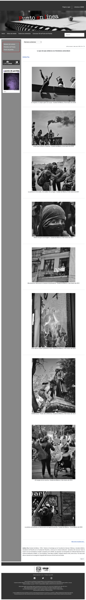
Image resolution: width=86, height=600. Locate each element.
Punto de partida (9, 49)
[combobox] (74, 35)
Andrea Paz (26, 57)
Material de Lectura (9, 44)
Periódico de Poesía (9, 47)
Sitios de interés (11, 33)
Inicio (3, 33)
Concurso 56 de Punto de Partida (42, 33)
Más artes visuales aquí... (78, 541)
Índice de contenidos (24, 33)
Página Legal (66, 7)
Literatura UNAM (79, 7)
